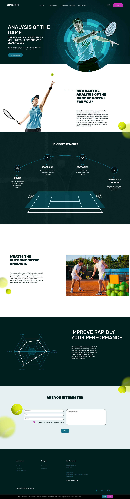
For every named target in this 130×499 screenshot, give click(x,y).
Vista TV (118, 5)
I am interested (15, 55)
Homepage (43, 465)
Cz (107, 5)
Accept (110, 496)
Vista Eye (18, 465)
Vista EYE (42, 5)
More (104, 496)
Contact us (82, 5)
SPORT (13, 5)
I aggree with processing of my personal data (48, 422)
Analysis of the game (68, 5)
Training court (53, 5)
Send (65, 431)
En (110, 5)
